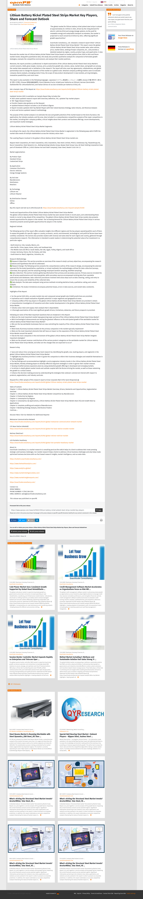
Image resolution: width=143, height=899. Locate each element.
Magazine (123, 5)
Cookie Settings (131, 893)
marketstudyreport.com (16, 796)
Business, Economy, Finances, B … (25, 582)
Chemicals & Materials (30, 22)
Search (128, 2)
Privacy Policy (86, 893)
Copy (98, 510)
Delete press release (19, 531)
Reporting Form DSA (120, 893)
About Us (130, 5)
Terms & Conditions (96, 893)
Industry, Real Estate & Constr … (25, 729)
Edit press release (37, 531)
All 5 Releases (14, 684)
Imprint (95, 2)
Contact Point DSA (108, 893)
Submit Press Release (96, 5)
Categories (85, 5)
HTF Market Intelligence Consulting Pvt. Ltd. (21, 731)
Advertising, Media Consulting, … (76, 729)
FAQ (75, 893)
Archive (116, 5)
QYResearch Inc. (64, 731)
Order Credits (109, 5)
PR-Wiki (89, 2)
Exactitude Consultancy (27, 24)
